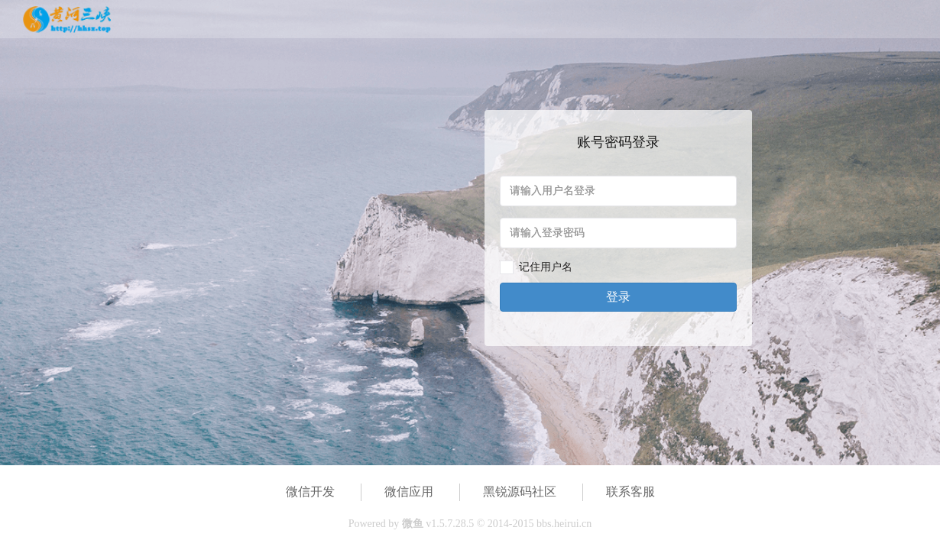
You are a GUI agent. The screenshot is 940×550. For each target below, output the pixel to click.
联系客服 (630, 491)
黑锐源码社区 (519, 491)
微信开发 (310, 491)
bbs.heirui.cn (564, 523)
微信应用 (408, 491)
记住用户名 (545, 267)
